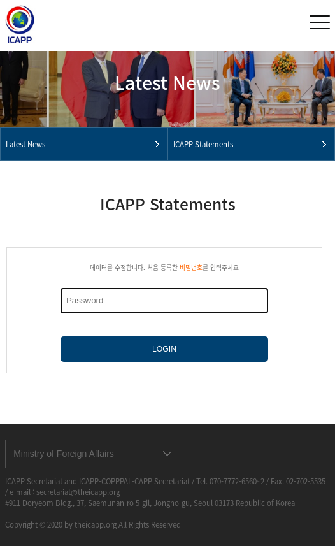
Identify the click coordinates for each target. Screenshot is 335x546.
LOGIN (164, 349)
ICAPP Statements (203, 144)
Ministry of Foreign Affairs (63, 454)
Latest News (25, 144)
